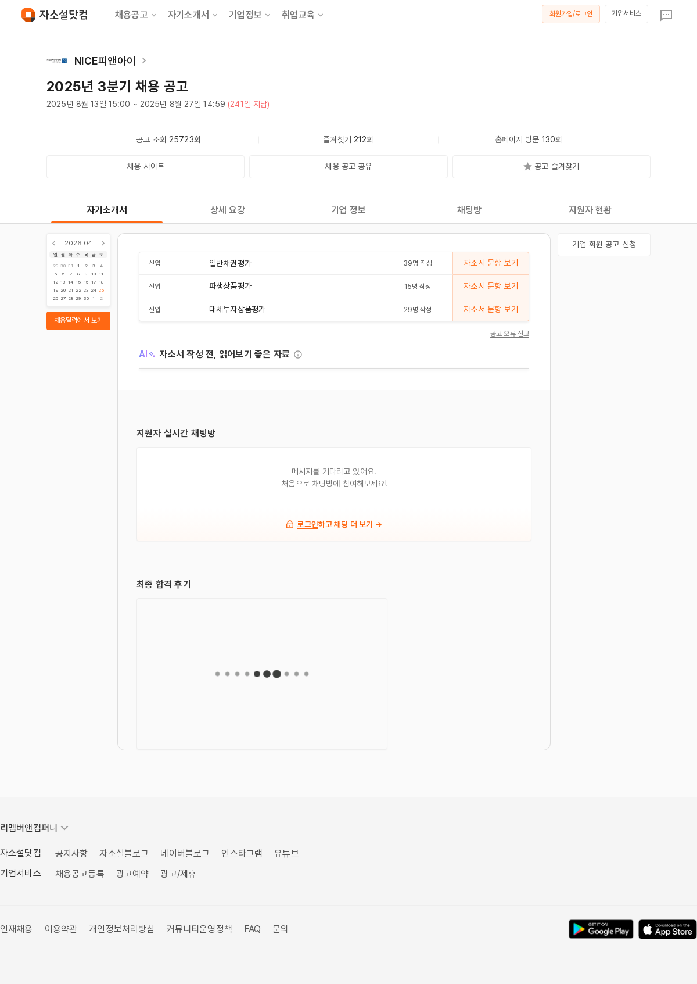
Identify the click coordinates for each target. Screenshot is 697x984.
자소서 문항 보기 (491, 262)
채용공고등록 (80, 873)
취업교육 (303, 15)
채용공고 (137, 15)
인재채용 (16, 929)
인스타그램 (242, 853)
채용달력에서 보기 (78, 320)
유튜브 (286, 853)
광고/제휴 (178, 873)
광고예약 (132, 873)
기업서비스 (626, 13)
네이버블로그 (185, 853)
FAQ (252, 929)
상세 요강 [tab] (228, 210)
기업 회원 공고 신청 (604, 244)
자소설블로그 (124, 853)
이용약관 (61, 929)
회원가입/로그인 (571, 14)
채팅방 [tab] (469, 210)
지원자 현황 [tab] (590, 210)
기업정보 (250, 15)
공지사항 (71, 853)
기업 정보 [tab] (349, 210)
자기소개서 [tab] (107, 210)
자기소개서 (194, 15)
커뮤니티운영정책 (199, 929)
